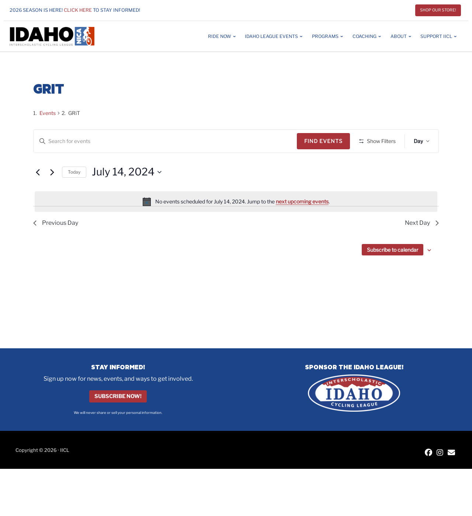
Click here (78, 10)
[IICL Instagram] (440, 453)
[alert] (236, 223)
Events (47, 113)
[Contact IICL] (451, 453)
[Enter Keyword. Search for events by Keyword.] (166, 141)
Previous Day (55, 244)
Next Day (422, 244)
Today (74, 193)
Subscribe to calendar (392, 271)
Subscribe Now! (118, 396)
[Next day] (52, 193)
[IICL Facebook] (428, 453)
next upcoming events (302, 223)
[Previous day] (37, 193)
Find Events (326, 141)
